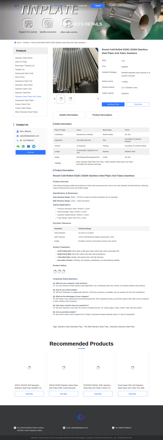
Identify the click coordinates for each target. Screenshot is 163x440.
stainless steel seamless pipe (70, 327)
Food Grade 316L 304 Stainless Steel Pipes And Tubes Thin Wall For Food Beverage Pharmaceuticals (131, 386)
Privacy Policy (43, 438)
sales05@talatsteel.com (29, 136)
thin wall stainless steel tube (96, 327)
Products (58, 6)
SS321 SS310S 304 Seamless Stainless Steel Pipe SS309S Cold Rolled (28, 386)
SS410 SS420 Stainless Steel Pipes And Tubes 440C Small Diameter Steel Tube (63, 386)
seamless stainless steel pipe (122, 327)
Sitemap (34, 438)
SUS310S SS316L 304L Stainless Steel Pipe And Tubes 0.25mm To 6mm (97, 386)
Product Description (102, 115)
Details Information (69, 115)
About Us (46, 6)
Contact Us (82, 6)
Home (35, 6)
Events (70, 6)
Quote (98, 6)
